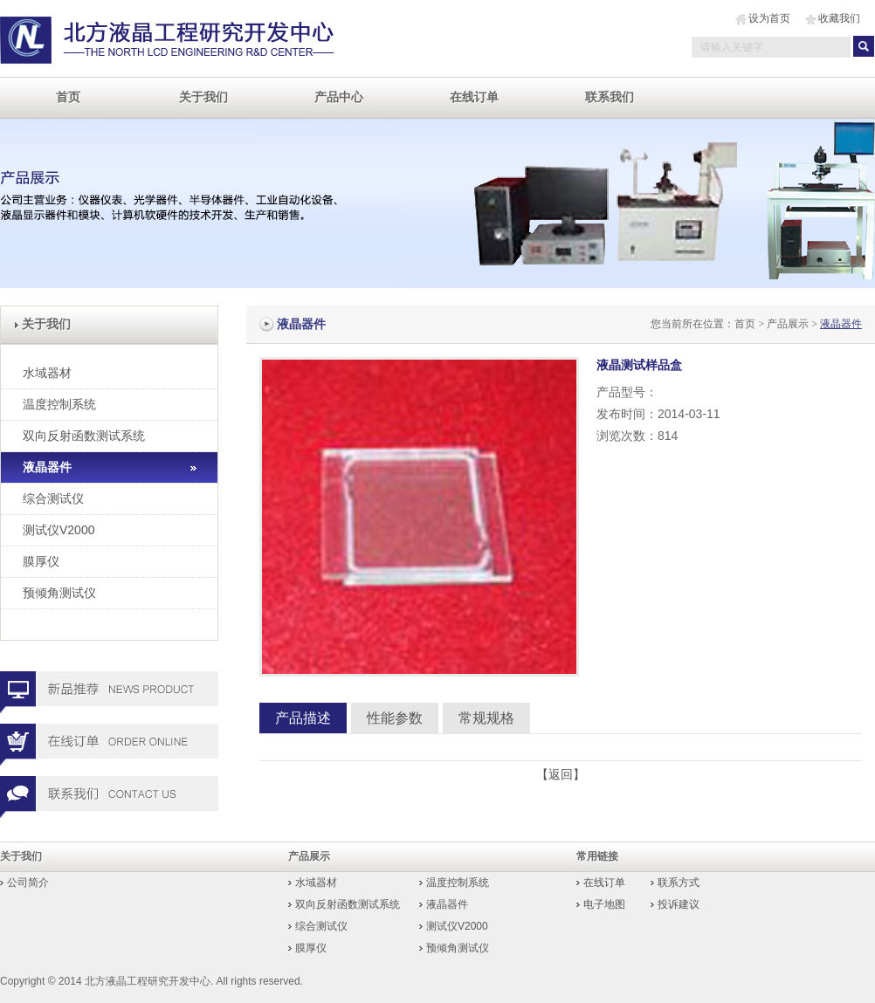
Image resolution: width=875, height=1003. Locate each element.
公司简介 (28, 882)
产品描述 (303, 718)
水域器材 (47, 373)
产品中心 (338, 97)
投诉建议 (678, 904)
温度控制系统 (59, 404)
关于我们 (203, 97)
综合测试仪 (53, 498)
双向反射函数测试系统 (84, 436)
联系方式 (678, 882)
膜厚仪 (41, 561)
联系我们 (609, 97)
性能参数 (395, 718)
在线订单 (474, 97)
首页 (68, 97)
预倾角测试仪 (59, 593)
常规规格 (486, 718)
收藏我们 (839, 18)
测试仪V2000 (58, 530)
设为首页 (769, 18)
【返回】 (560, 774)
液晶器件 (47, 467)
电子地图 (604, 904)
